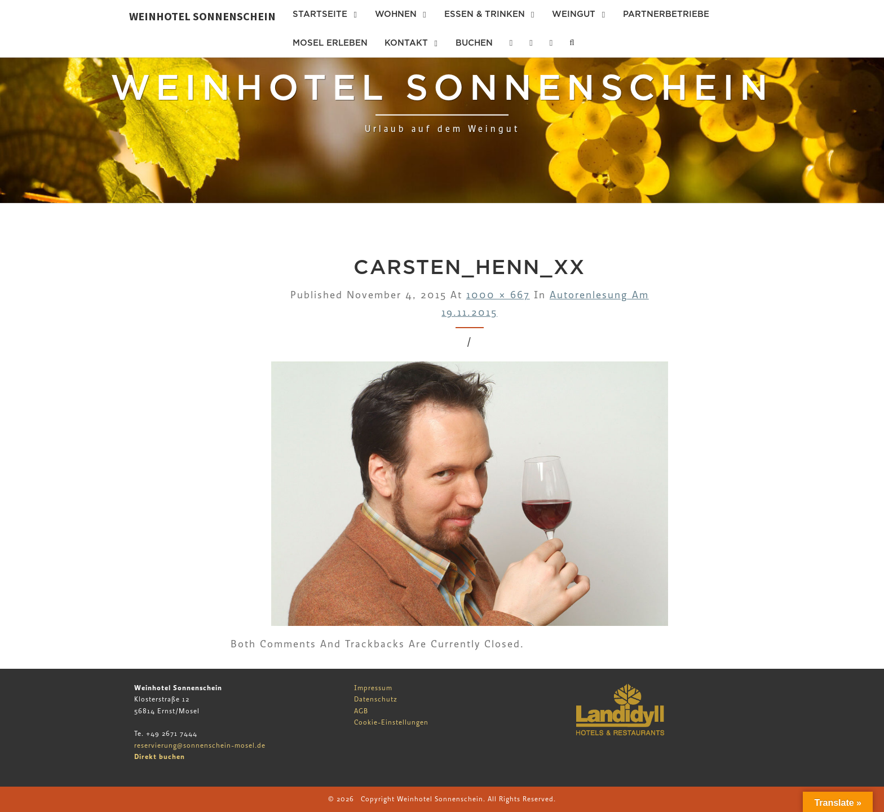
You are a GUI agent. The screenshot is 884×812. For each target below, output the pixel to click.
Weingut (573, 14)
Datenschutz (375, 699)
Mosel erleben (330, 43)
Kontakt (406, 43)
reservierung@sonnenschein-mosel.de (200, 745)
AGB (361, 711)
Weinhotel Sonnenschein (202, 16)
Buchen (474, 43)
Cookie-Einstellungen (391, 722)
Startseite (320, 14)
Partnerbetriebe (666, 14)
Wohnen (396, 14)
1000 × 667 (498, 295)
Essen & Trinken (484, 14)
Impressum (373, 688)
